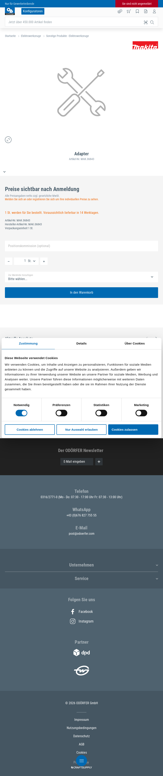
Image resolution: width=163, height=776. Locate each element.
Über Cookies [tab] (135, 343)
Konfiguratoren (33, 11)
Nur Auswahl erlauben (81, 429)
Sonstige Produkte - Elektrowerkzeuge (67, 36)
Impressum (81, 720)
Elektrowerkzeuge (31, 36)
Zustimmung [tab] (28, 343)
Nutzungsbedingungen (81, 728)
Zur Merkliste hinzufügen (20, 275)
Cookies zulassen (125, 429)
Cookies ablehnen (30, 429)
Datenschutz (81, 736)
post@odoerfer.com (81, 534)
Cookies (81, 752)
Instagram (81, 621)
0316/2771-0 (49, 497)
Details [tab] (81, 343)
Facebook (81, 611)
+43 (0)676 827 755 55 (81, 515)
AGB (81, 744)
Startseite (10, 36)
